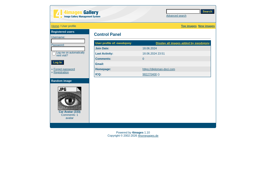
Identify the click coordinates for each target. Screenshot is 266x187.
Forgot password (64, 69)
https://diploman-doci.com (159, 69)
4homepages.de (148, 135)
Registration (61, 72)
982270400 (150, 74)
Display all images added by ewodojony (183, 43)
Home (55, 26)
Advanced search (176, 15)
